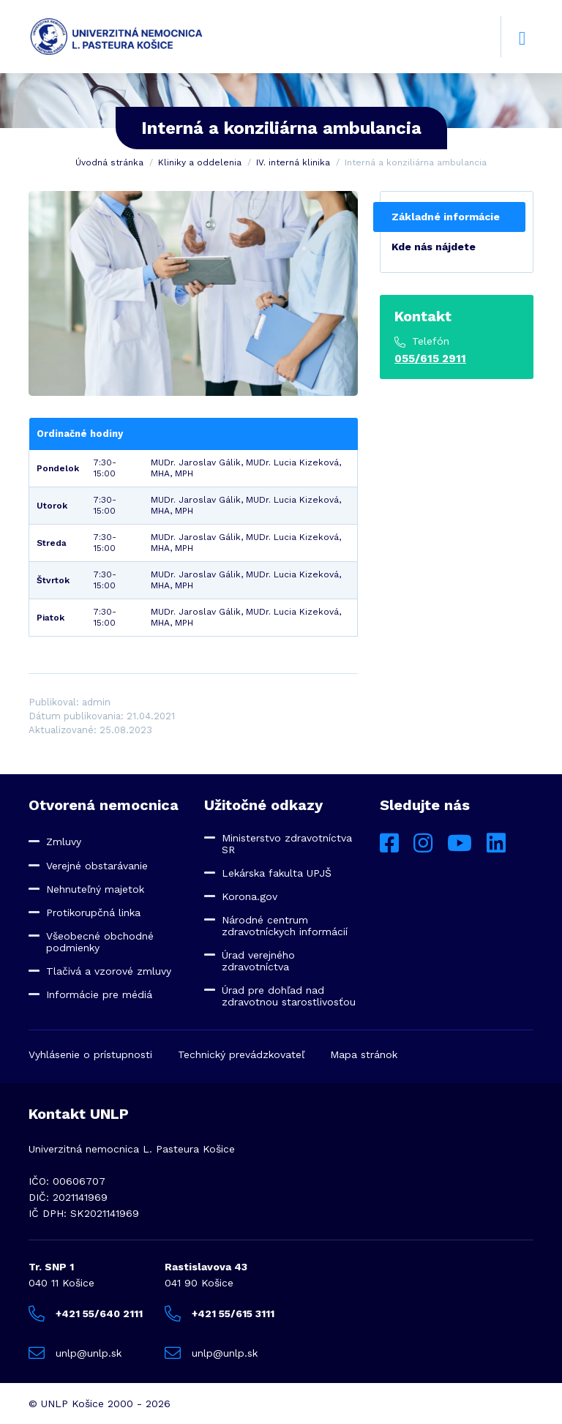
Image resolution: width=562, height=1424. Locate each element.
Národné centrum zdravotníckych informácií (285, 925)
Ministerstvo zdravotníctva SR (287, 843)
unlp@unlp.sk (75, 1353)
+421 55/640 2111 (86, 1313)
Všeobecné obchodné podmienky (100, 941)
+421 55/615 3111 (219, 1313)
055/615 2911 (430, 358)
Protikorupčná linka (93, 912)
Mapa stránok (363, 1054)
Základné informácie (445, 216)
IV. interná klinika (293, 162)
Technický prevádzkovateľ (241, 1054)
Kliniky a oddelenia (199, 162)
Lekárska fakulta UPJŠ (276, 873)
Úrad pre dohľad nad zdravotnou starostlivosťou (289, 996)
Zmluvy (63, 841)
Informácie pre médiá (99, 994)
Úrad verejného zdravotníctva (258, 961)
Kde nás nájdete (433, 246)
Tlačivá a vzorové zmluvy (108, 971)
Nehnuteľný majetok (95, 889)
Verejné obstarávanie (97, 866)
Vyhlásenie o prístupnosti (90, 1054)
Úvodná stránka (109, 162)
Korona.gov (249, 896)
